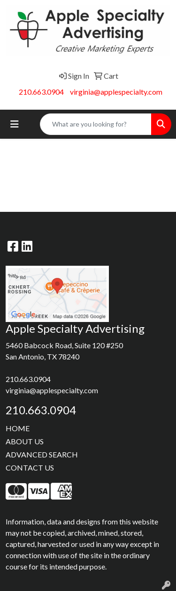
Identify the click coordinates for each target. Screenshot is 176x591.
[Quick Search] (96, 124)
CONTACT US (30, 467)
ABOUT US (25, 441)
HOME (18, 428)
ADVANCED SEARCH (42, 454)
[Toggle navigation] (14, 124)
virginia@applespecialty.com (116, 91)
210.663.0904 (41, 91)
